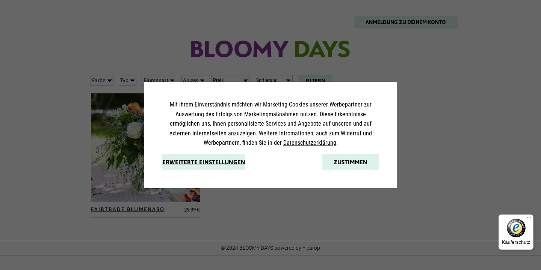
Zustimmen (350, 162)
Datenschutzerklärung (309, 142)
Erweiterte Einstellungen (203, 162)
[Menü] (528, 219)
